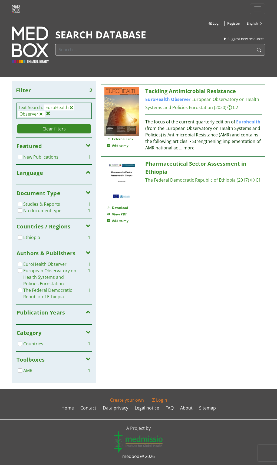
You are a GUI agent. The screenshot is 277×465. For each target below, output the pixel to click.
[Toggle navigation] (257, 9)
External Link (120, 139)
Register (233, 23)
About (186, 408)
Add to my (117, 145)
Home (67, 408)
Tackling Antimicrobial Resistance (190, 91)
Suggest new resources (243, 38)
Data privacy (115, 408)
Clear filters (54, 129)
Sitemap (207, 408)
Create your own (127, 400)
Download (117, 207)
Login (215, 23)
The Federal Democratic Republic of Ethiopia (190, 180)
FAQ (170, 408)
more (188, 148)
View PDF (117, 214)
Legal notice (147, 408)
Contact (88, 408)
